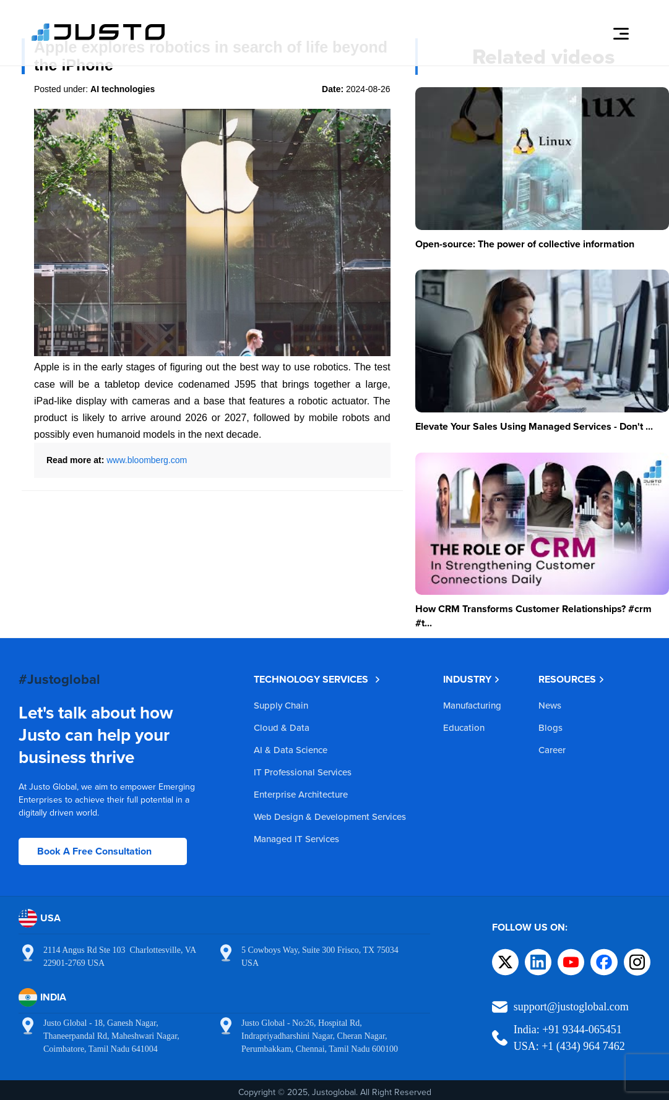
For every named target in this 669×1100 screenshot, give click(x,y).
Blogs (550, 727)
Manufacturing (472, 705)
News (549, 705)
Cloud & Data (281, 727)
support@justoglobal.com (571, 1006)
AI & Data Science (290, 749)
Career (552, 749)
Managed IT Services (296, 838)
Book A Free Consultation (94, 851)
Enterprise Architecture (301, 794)
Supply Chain (281, 705)
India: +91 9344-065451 (568, 1029)
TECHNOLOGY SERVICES (317, 679)
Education (464, 727)
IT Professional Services (303, 771)
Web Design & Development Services (330, 816)
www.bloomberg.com (146, 460)
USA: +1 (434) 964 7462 (569, 1046)
